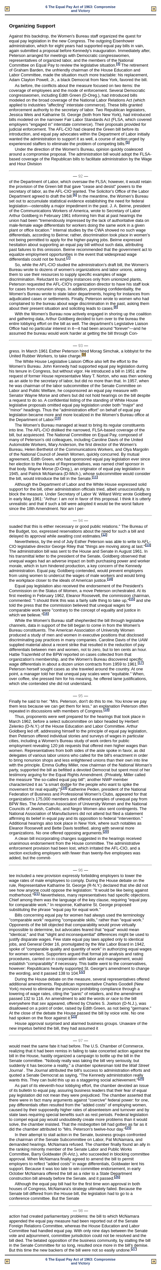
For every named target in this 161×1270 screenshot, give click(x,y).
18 (106, 709)
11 (94, 477)
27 (134, 1249)
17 (140, 663)
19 (64, 788)
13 (148, 545)
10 (57, 418)
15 (132, 599)
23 (74, 1016)
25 (128, 1128)
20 (105, 831)
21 (36, 894)
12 (104, 534)
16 (45, 613)
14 (110, 579)
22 (82, 972)
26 (117, 1177)
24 (141, 1078)
